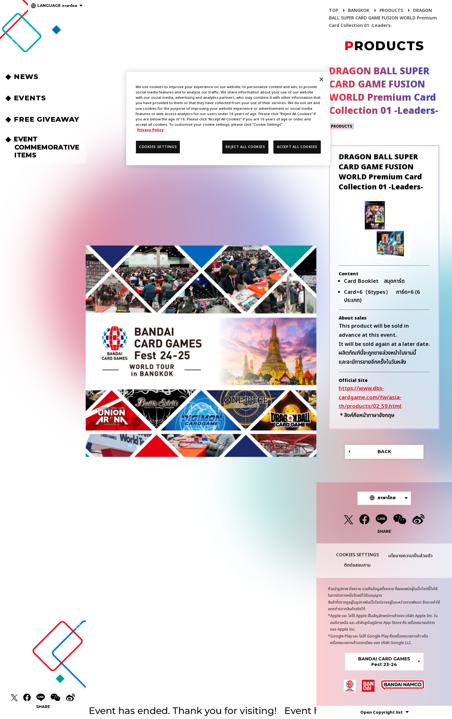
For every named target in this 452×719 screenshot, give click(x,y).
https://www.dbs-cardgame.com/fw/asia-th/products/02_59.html (370, 397)
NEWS (27, 76)
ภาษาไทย (57, 5)
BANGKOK (358, 10)
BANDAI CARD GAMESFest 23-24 (384, 661)
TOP (333, 10)
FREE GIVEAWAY (47, 119)
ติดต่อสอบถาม (357, 565)
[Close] (321, 79)
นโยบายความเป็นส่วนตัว (410, 555)
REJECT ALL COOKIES (245, 147)
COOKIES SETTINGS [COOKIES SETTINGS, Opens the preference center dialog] (158, 147)
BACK (384, 451)
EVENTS (31, 98)
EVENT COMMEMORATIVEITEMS (46, 147)
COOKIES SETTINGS (357, 555)
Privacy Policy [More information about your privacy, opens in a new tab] (150, 130)
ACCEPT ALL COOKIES (297, 147)
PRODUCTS (391, 10)
